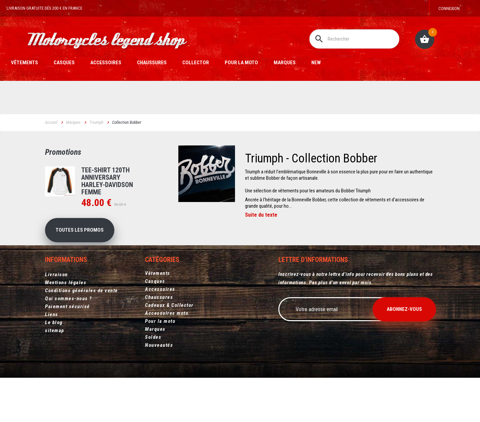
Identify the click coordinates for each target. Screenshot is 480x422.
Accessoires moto (166, 327)
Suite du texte (261, 215)
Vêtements (24, 63)
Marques (285, 63)
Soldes (153, 351)
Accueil (51, 122)
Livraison (56, 287)
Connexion (449, 8)
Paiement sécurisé (67, 319)
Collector (195, 63)
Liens (51, 327)
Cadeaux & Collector (169, 319)
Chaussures (152, 63)
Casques (64, 63)
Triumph (96, 122)
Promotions (63, 152)
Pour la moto (241, 63)
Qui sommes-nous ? (68, 311)
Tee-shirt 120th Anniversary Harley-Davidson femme (107, 181)
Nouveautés (159, 359)
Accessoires (105, 63)
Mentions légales (65, 295)
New (316, 63)
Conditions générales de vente (81, 303)
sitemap (54, 343)
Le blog (54, 335)
